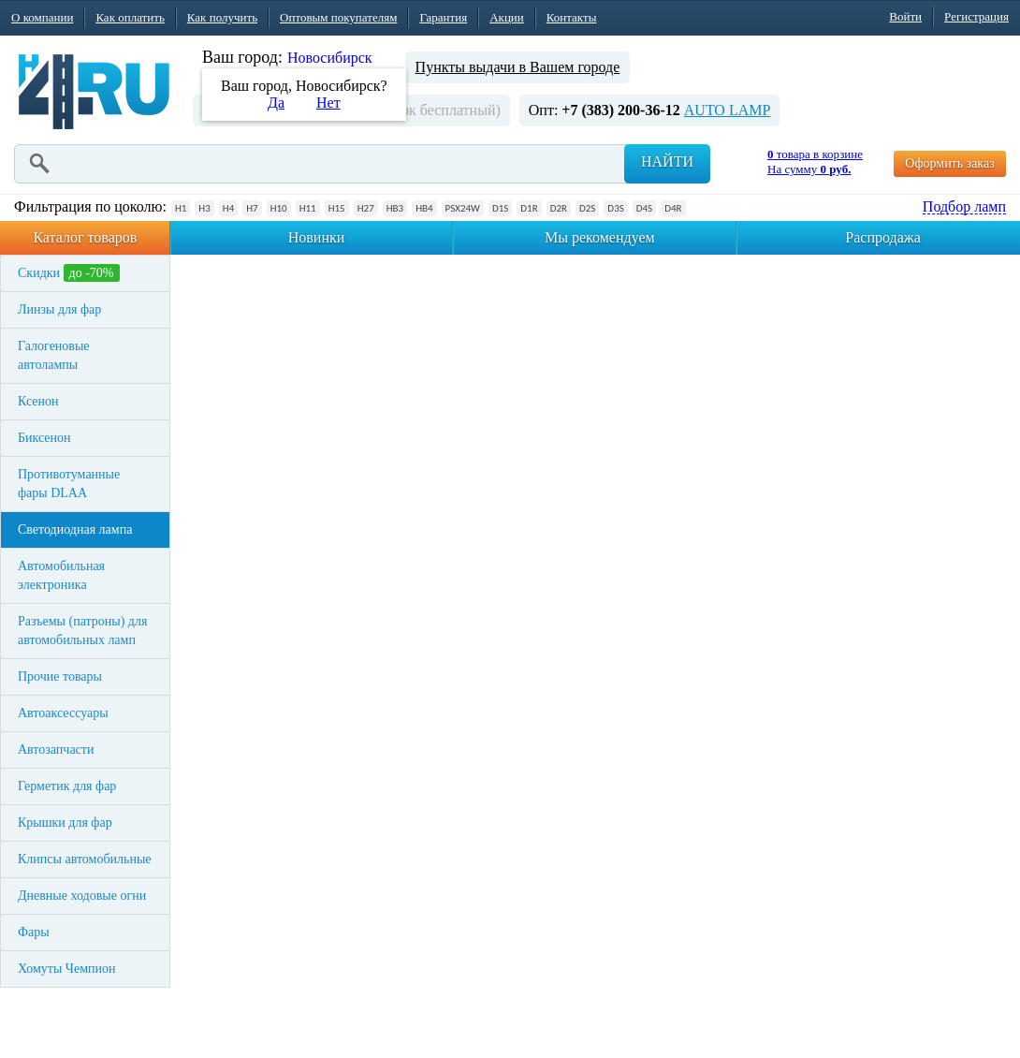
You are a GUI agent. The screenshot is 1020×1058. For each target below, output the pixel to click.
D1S (500, 208)
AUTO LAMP (727, 110)
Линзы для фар (59, 309)
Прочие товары (60, 676)
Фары (34, 932)
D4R (672, 208)
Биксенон (44, 438)
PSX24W (462, 208)
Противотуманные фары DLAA (69, 483)
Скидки (69, 273)
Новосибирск (329, 58)
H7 (251, 208)
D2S (587, 208)
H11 (307, 208)
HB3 (394, 208)
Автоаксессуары (63, 713)
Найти (667, 161)
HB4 (423, 208)
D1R (528, 208)
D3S (615, 208)
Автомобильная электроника (61, 575)
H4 (228, 208)
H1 (180, 208)
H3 (204, 208)
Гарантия (443, 17)
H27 (365, 208)
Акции (506, 17)
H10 (278, 208)
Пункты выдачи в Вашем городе (517, 67)
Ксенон (38, 401)
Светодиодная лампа (75, 529)
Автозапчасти (56, 749)
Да (276, 102)
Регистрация (976, 16)
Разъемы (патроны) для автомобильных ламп (82, 630)
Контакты (571, 17)
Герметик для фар (67, 786)
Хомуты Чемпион (67, 969)
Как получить (222, 17)
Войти (905, 16)
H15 (336, 208)
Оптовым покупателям (338, 17)
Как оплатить (129, 17)
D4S (644, 208)
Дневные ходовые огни (82, 896)
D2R (558, 208)
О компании (42, 17)
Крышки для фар (65, 823)
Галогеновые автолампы (54, 355)
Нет (328, 102)
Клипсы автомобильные (85, 859)
